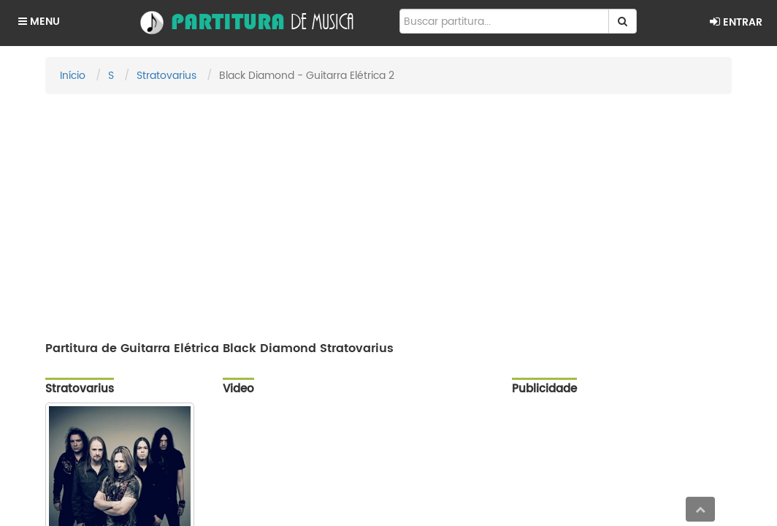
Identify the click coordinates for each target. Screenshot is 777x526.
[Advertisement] (388, 211)
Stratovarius (166, 75)
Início (72, 75)
